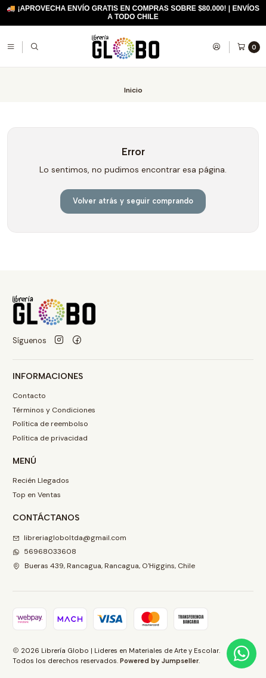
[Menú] (11, 46)
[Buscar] (34, 46)
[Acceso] (216, 46)
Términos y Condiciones (54, 410)
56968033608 (44, 551)
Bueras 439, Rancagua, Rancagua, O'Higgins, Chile (104, 566)
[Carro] (248, 47)
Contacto (29, 395)
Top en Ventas (37, 495)
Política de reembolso (50, 424)
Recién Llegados (41, 480)
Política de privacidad (50, 438)
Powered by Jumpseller (159, 661)
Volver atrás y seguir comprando (133, 200)
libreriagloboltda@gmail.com (69, 538)
